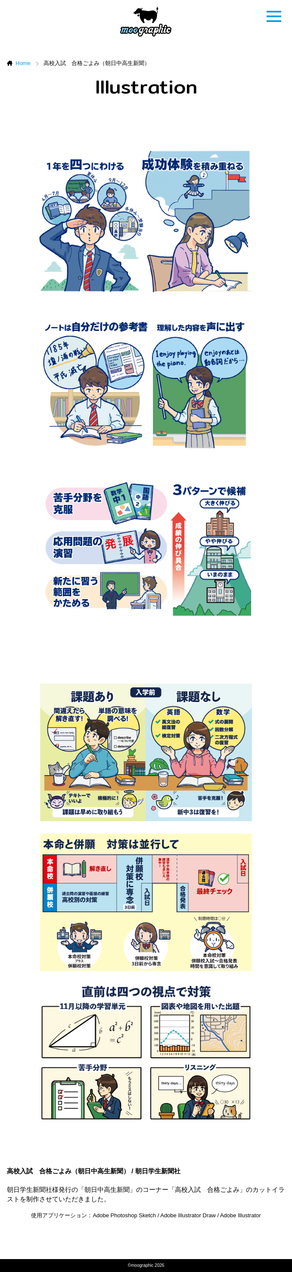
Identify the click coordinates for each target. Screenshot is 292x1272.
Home (23, 63)
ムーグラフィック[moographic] (146, 21)
